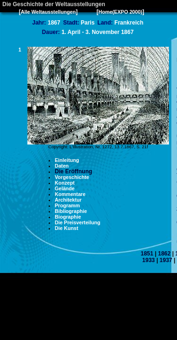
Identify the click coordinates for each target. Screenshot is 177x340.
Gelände (65, 188)
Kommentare (70, 194)
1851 (147, 253)
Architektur (68, 200)
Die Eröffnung (73, 171)
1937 (166, 260)
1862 (164, 253)
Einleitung (67, 160)
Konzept (65, 183)
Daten (62, 166)
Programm (67, 205)
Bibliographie (71, 211)
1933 (148, 260)
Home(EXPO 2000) (120, 12)
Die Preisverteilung (78, 222)
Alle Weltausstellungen (48, 12)
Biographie (68, 217)
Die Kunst (66, 228)
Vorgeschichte (72, 177)
